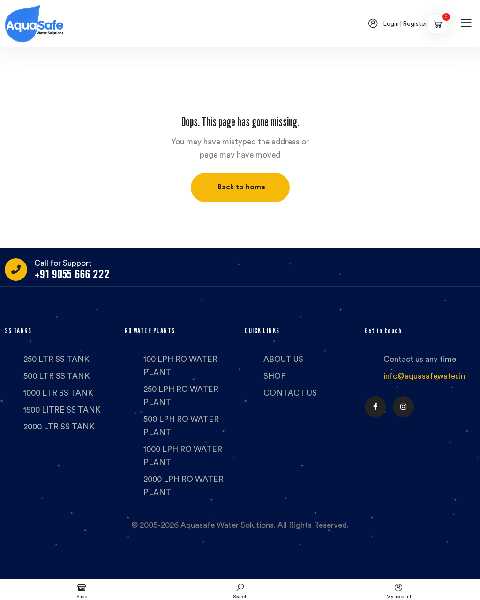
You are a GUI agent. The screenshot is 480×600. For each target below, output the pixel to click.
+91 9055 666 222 (72, 274)
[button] (240, 187)
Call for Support (63, 263)
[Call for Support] (16, 269)
